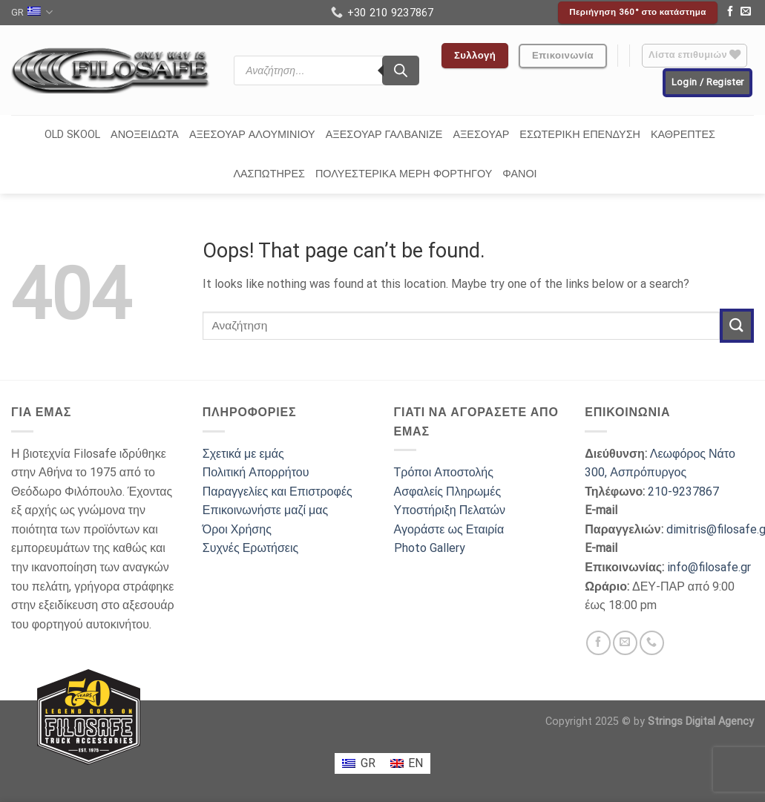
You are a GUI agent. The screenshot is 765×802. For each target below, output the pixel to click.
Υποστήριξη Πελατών (449, 510)
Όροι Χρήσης (237, 529)
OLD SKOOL (72, 134)
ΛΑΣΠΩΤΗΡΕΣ (269, 174)
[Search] (400, 70)
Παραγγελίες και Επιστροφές (277, 491)
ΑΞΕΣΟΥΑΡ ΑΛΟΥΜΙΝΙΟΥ (252, 134)
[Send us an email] (746, 12)
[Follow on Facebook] (730, 12)
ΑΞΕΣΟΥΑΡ (481, 134)
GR (32, 12)
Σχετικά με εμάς (243, 454)
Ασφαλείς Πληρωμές (448, 491)
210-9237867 (683, 491)
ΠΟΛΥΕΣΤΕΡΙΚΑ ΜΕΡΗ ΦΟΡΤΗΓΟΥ (403, 174)
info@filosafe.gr (709, 567)
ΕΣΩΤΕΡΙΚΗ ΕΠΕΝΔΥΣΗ (579, 134)
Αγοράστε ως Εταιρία (449, 529)
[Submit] (737, 325)
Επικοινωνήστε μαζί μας (266, 510)
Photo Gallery (429, 548)
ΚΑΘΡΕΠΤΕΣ (683, 134)
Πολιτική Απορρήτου (256, 472)
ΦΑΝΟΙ (519, 174)
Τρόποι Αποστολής (443, 472)
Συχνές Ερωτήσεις (250, 548)
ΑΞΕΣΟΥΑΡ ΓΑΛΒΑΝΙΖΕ (384, 134)
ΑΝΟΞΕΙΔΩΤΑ (145, 134)
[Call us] (652, 643)
